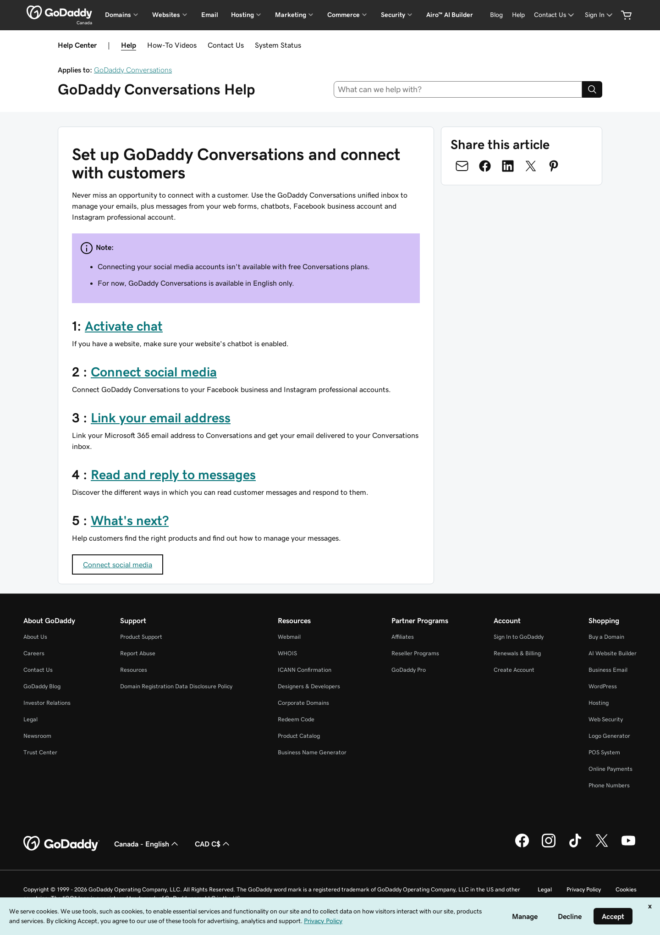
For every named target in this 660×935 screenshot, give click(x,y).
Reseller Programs (415, 653)
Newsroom (37, 736)
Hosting (598, 703)
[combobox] (458, 89)
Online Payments (610, 769)
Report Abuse (137, 653)
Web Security (605, 719)
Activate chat (124, 326)
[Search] (592, 89)
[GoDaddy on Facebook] (522, 846)
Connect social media (154, 371)
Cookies (626, 889)
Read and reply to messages (173, 474)
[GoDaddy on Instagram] (548, 846)
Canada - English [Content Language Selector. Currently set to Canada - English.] (147, 843)
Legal (30, 719)
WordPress (602, 686)
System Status (278, 45)
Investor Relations (47, 703)
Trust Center (40, 752)
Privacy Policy (583, 889)
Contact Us (226, 45)
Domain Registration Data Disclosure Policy (176, 686)
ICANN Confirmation (304, 670)
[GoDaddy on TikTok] (575, 846)
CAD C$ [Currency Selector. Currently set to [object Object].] (213, 843)
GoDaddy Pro (408, 670)
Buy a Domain (606, 637)
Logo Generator (609, 736)
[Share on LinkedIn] (507, 166)
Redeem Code (296, 719)
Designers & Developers (309, 686)
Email (209, 14)
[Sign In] (599, 14)
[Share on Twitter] (530, 166)
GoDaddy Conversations (133, 69)
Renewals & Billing (517, 653)
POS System (604, 752)
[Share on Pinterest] (553, 166)
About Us (35, 637)
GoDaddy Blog (41, 686)
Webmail (289, 637)
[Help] (518, 14)
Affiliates (402, 637)
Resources (133, 670)
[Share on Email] (462, 166)
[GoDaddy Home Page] (61, 844)
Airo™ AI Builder (449, 14)
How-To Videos (172, 45)
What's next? (130, 520)
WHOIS (287, 653)
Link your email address (161, 417)
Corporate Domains (303, 703)
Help (128, 45)
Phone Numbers (609, 785)
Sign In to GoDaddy (519, 637)
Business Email (607, 670)
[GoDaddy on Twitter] (602, 846)
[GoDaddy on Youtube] (628, 846)
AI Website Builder (612, 653)
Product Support (141, 637)
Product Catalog (299, 736)
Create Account (514, 670)
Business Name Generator (312, 752)
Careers (33, 653)
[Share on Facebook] (484, 166)
